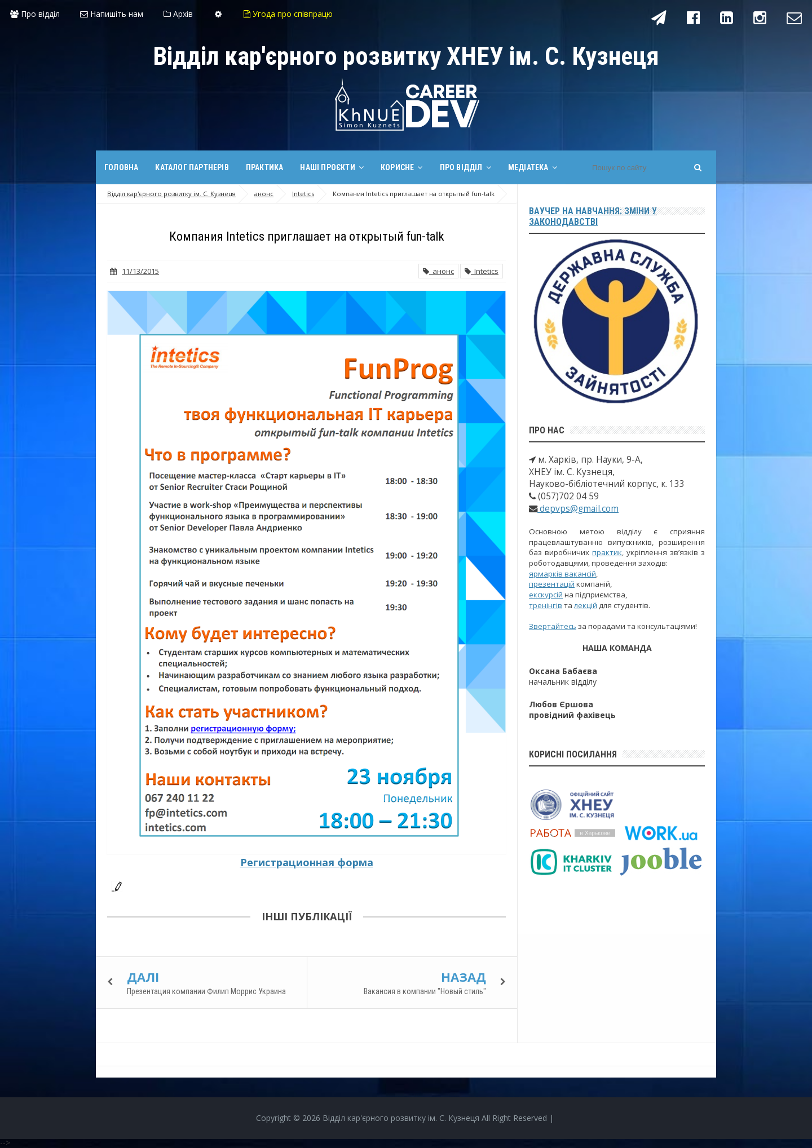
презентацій (552, 584)
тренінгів (545, 605)
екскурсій (546, 594)
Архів (178, 13)
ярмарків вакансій (562, 574)
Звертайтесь (552, 626)
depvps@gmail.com (578, 509)
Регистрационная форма (306, 862)
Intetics (481, 271)
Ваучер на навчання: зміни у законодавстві (593, 216)
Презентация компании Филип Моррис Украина (206, 991)
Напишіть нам (111, 13)
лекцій (585, 605)
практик (607, 552)
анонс (438, 271)
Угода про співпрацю (288, 13)
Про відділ (35, 13)
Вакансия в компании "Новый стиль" (425, 991)
